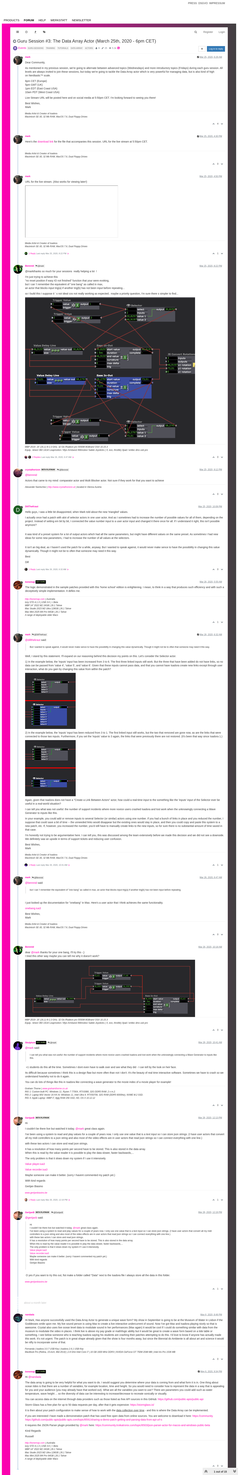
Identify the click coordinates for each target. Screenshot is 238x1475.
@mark (40, 266)
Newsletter (81, 20)
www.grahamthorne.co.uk (55, 1088)
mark (27, 57)
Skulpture (30, 1042)
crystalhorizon (32, 469)
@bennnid (31, 474)
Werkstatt (59, 20)
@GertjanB (57, 1213)
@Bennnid (62, 470)
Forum (29, 20)
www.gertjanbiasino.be (36, 1192)
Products (11, 20)
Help (42, 20)
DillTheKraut (31, 506)
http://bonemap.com (35, 599)
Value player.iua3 (35, 1163)
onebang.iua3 (33, 908)
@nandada (34, 1376)
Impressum (217, 3)
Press (192, 3)
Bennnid (29, 266)
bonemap (30, 582)
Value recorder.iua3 (36, 1169)
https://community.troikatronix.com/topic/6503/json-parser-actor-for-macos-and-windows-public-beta (152, 1425)
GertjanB (29, 1117)
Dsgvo (203, 3)
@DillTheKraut (39, 635)
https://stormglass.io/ (142, 1404)
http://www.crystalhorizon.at (61, 487)
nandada (29, 1314)
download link (45, 141)
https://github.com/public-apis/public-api (180, 1399)
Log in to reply (216, 49)
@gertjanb (31, 1217)
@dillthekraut (32, 639)
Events (22, 47)
